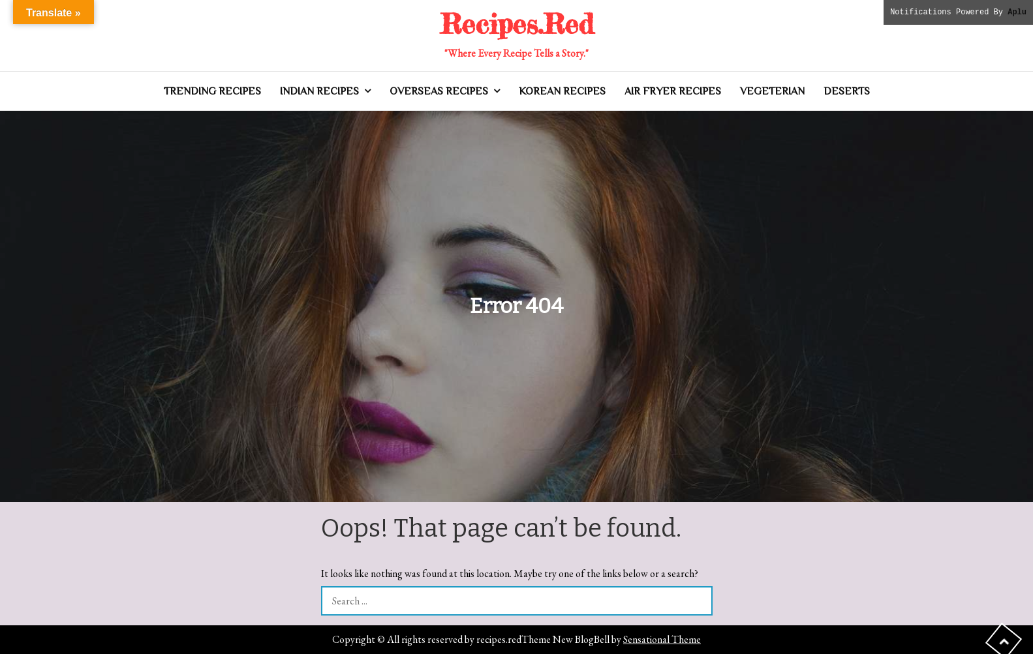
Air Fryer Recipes (672, 91)
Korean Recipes (562, 91)
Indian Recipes (319, 91)
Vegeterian (772, 91)
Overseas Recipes (439, 91)
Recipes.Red (517, 23)
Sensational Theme (662, 639)
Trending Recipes (212, 91)
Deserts (847, 91)
